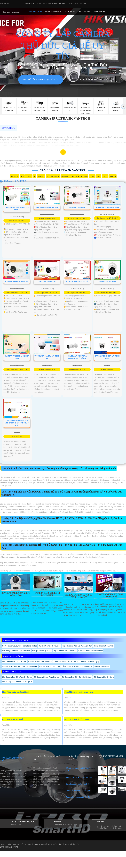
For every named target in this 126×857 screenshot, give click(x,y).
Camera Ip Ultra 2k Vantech (63, 118)
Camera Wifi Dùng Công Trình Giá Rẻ (110, 595)
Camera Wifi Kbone (101, 666)
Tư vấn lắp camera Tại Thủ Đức (78, 790)
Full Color (64, 176)
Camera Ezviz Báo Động (89, 662)
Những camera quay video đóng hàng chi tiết (19, 646)
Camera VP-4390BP (77, 207)
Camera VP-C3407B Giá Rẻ (77, 282)
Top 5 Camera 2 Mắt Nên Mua (65, 651)
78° (48, 176)
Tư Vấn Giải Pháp (99, 11)
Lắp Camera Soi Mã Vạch (12, 719)
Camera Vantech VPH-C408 (107, 207)
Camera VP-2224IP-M (107, 282)
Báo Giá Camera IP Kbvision (49, 646)
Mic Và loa (14, 176)
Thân (98, 176)
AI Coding (84, 176)
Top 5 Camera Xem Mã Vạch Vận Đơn (77, 646)
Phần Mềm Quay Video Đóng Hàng (78, 692)
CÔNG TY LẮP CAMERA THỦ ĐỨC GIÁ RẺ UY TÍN (63, 45)
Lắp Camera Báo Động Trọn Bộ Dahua (17, 677)
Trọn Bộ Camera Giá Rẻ (53, 11)
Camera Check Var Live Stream (91, 651)
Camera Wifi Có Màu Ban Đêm (40, 662)
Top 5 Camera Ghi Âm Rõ (104, 646)
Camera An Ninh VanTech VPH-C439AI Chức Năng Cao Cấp (17, 423)
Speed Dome (74, 176)
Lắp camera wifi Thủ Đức (76, 4)
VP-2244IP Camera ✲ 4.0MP (47, 207)
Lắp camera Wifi (69, 11)
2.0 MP (92, 176)
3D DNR (29, 176)
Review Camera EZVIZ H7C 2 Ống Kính (15, 594)
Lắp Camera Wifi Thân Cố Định (14, 662)
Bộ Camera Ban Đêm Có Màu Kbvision (77, 677)
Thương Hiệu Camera (35, 11)
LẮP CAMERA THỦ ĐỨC (11, 12)
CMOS (105, 176)
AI (34, 176)
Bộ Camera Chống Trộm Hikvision (47, 677)
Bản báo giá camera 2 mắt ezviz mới (16, 651)
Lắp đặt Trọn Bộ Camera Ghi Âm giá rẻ (17, 682)
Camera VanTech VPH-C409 (16, 281)
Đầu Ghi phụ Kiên (84, 11)
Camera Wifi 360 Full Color (49, 666)
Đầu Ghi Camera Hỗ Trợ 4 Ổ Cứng (14, 181)
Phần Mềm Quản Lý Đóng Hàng (15, 692)
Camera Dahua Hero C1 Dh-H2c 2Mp (47, 594)
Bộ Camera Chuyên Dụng (104, 677)
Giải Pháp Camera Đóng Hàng (76, 719)
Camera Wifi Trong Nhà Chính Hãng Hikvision (19, 666)
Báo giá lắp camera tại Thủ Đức (40, 79)
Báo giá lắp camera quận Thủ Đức (79, 777)
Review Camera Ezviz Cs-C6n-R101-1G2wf (79, 596)
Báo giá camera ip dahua (41, 651)
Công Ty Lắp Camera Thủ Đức (54, 4)
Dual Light (41, 176)
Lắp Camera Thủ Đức (33, 4)
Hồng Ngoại (55, 176)
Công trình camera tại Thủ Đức (78, 784)
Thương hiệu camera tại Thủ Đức (78, 797)
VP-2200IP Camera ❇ (47, 282)
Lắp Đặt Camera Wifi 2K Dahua (66, 662)
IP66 (22, 176)
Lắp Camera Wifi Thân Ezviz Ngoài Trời (77, 666)
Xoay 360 (112, 176)
